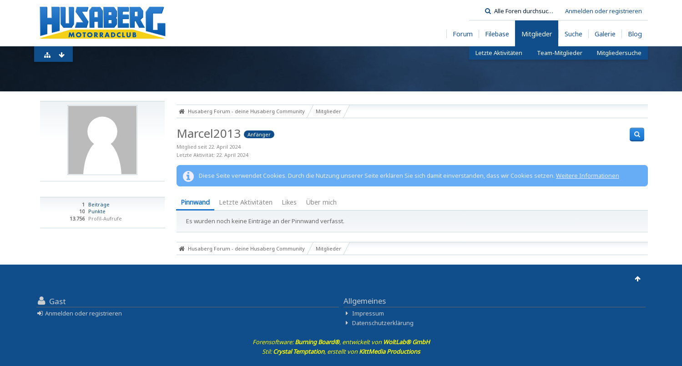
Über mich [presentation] (321, 202)
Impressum (368, 313)
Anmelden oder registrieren (603, 11)
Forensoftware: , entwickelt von (341, 342)
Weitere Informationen (587, 175)
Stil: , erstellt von (341, 351)
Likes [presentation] (289, 202)
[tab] (195, 203)
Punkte (97, 211)
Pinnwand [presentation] (195, 202)
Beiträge (99, 204)
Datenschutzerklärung (383, 323)
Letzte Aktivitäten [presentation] (246, 202)
